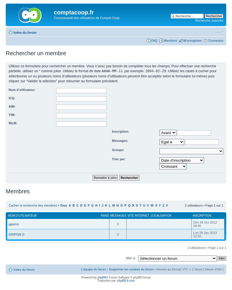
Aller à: (131, 258)
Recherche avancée (209, 20)
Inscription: (120, 131)
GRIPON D (16, 234)
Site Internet (138, 215)
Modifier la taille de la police (219, 31)
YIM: (12, 114)
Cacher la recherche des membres (33, 205)
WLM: (13, 123)
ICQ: (12, 98)
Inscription (202, 215)
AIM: (12, 106)
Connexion (215, 40)
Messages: (120, 140)
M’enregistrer (192, 40)
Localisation (161, 215)
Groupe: (118, 149)
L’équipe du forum (93, 269)
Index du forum (25, 32)
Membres (170, 40)
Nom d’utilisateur (22, 215)
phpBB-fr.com (126, 280)
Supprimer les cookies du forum (131, 269)
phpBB (101, 277)
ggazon (14, 224)
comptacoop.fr (74, 12)
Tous (63, 205)
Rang (105, 215)
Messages (118, 215)
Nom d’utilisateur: (22, 89)
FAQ (154, 40)
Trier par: (119, 159)
